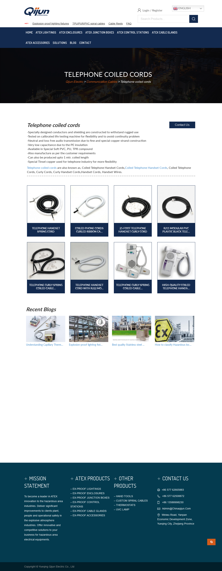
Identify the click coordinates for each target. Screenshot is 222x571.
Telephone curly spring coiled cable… (45, 286)
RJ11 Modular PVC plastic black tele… (176, 230)
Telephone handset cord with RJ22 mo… (89, 286)
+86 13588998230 (172, 502)
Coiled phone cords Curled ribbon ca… (89, 230)
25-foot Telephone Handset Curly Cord (132, 230)
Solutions (60, 43)
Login (146, 10)
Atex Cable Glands (164, 32)
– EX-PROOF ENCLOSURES (87, 493)
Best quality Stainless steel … (128, 344)
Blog (73, 43)
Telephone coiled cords (42, 167)
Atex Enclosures (70, 32)
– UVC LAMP (121, 509)
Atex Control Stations (133, 32)
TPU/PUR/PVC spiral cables (88, 23)
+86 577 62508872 (173, 496)
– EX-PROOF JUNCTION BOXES (89, 497)
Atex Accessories (38, 43)
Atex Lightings (46, 32)
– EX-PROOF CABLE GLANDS (88, 510)
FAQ (128, 23)
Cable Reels (116, 23)
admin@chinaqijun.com (176, 508)
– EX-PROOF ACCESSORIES (87, 515)
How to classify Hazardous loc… (173, 344)
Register (157, 10)
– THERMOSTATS (124, 505)
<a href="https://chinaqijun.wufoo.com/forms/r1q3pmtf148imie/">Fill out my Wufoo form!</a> (111, 400)
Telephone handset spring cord (46, 230)
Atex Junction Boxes (99, 32)
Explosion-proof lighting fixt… (86, 344)
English (182, 8)
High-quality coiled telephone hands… (176, 286)
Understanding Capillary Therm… (44, 344)
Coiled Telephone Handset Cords (146, 167)
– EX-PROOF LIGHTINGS (85, 488)
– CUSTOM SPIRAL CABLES (131, 500)
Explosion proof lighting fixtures (51, 23)
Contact (85, 43)
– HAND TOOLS (123, 496)
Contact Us (182, 124)
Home (29, 32)
